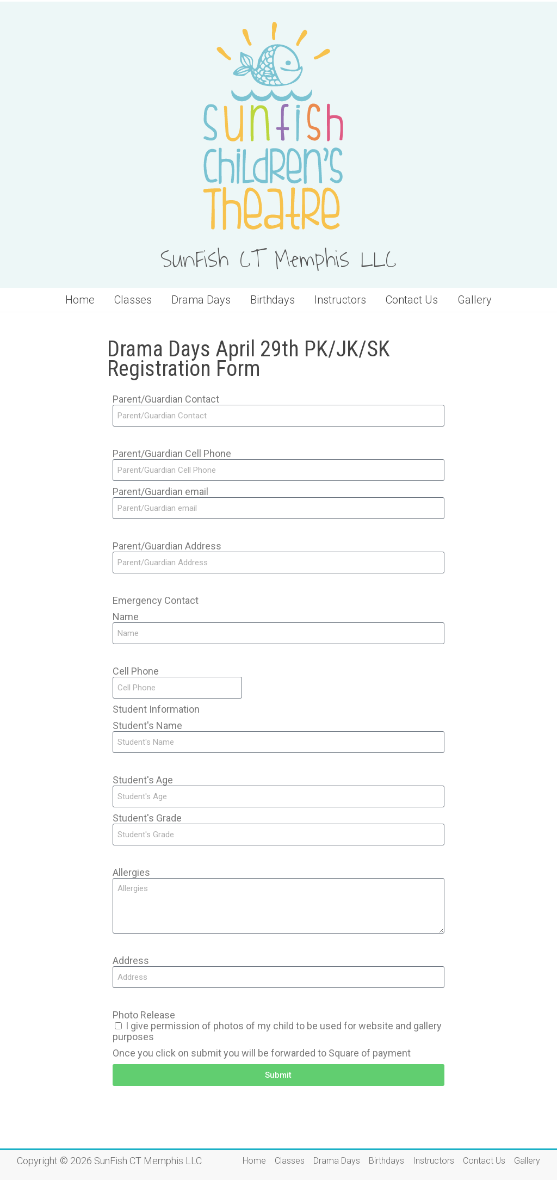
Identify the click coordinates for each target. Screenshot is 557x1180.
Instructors (340, 299)
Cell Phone (136, 671)
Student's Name (147, 725)
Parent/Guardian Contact (166, 399)
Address (131, 960)
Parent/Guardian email (160, 491)
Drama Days (201, 299)
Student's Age (143, 780)
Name (126, 616)
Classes (133, 299)
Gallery (474, 299)
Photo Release (144, 1015)
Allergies (131, 872)
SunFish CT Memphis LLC (278, 260)
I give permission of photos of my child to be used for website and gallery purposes (277, 1031)
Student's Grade (147, 818)
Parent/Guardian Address (167, 546)
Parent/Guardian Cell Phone (172, 453)
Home (80, 299)
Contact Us (412, 299)
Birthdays (272, 299)
